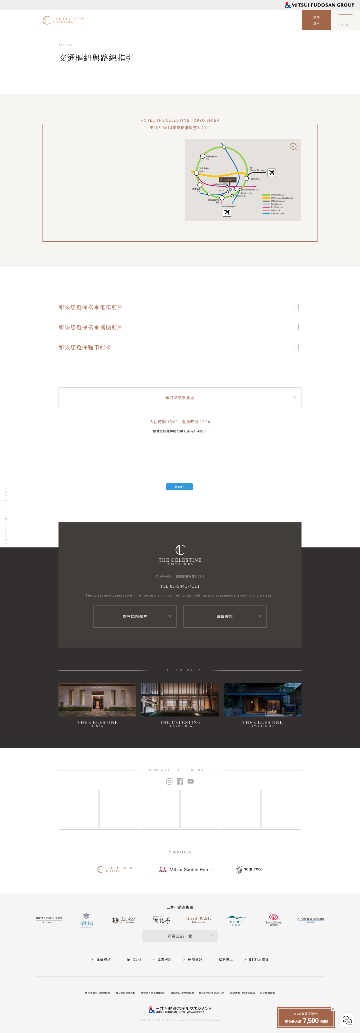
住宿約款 (103, 959)
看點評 (179, 487)
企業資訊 (165, 959)
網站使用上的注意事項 (242, 993)
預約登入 (316, 20)
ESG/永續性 (259, 959)
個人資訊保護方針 (126, 993)
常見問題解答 (135, 616)
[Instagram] (78, 810)
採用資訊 (195, 959)
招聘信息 (226, 959)
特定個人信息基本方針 (153, 993)
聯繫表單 (225, 616)
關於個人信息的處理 (182, 993)
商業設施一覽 (180, 936)
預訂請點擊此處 (180, 397)
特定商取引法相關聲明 (97, 993)
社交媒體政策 (267, 993)
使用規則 (134, 959)
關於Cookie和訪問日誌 (211, 993)
